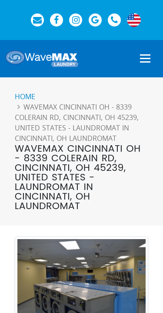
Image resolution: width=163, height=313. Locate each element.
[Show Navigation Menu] (145, 59)
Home (25, 96)
